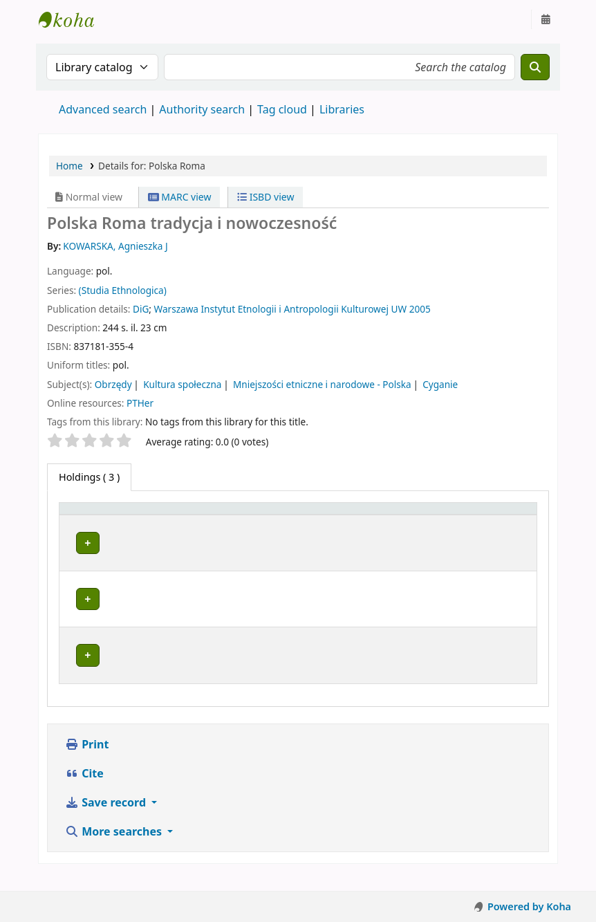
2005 (420, 308)
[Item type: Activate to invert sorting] (92, 521)
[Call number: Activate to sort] (357, 521)
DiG (141, 308)
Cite (84, 789)
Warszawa (176, 308)
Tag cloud (282, 109)
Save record (107, 819)
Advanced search (103, 109)
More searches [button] (115, 848)
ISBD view (265, 196)
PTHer (140, 402)
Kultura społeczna (182, 384)
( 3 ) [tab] (89, 476)
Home (69, 165)
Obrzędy (113, 384)
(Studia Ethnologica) (123, 290)
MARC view (180, 196)
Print (87, 760)
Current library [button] (168, 528)
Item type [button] (77, 521)
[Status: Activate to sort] (476, 521)
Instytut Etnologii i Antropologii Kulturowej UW (73, 19)
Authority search (202, 109)
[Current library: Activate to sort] (213, 521)
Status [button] (436, 528)
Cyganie (440, 384)
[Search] (535, 67)
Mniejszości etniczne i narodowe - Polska (322, 384)
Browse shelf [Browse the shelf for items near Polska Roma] (340, 567)
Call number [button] (338, 528)
